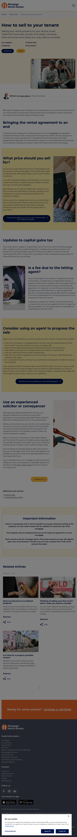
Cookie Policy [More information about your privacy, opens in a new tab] (9, 826)
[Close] (68, 816)
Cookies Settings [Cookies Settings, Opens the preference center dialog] (10, 831)
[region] (37, 824)
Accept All (62, 831)
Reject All (47, 831)
